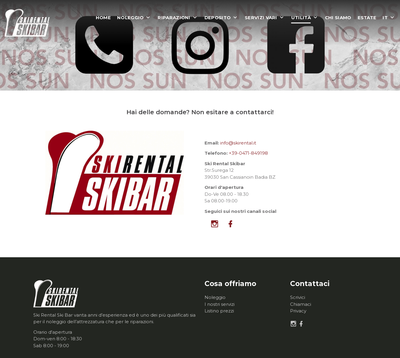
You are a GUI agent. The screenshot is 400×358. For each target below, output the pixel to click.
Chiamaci (300, 304)
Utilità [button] (301, 17)
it (385, 17)
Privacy (298, 311)
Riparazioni (174, 17)
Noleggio (130, 17)
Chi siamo (338, 17)
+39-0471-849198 (248, 153)
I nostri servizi (220, 304)
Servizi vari (261, 17)
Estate (367, 17)
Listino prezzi (219, 311)
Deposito (218, 17)
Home (103, 17)
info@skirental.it (238, 143)
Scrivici (297, 297)
